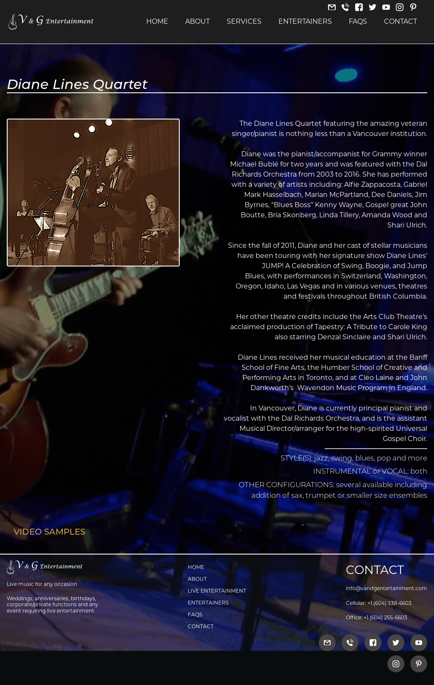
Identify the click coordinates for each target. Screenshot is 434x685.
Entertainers (305, 22)
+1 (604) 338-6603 (389, 603)
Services (244, 22)
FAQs (358, 22)
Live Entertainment (217, 591)
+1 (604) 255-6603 (385, 617)
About (197, 22)
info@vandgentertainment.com (386, 588)
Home (157, 22)
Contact (400, 22)
